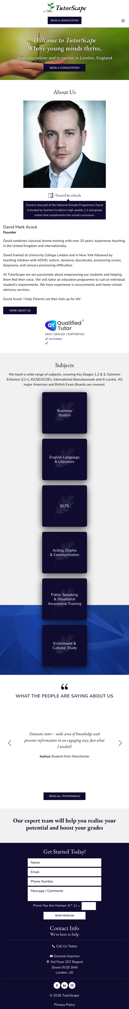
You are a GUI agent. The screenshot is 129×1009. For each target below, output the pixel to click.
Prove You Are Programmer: (50, 905)
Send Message (64, 915)
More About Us (20, 310)
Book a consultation (64, 20)
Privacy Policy (64, 1004)
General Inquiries (65, 956)
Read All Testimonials (64, 796)
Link (64, 413)
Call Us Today (64, 946)
